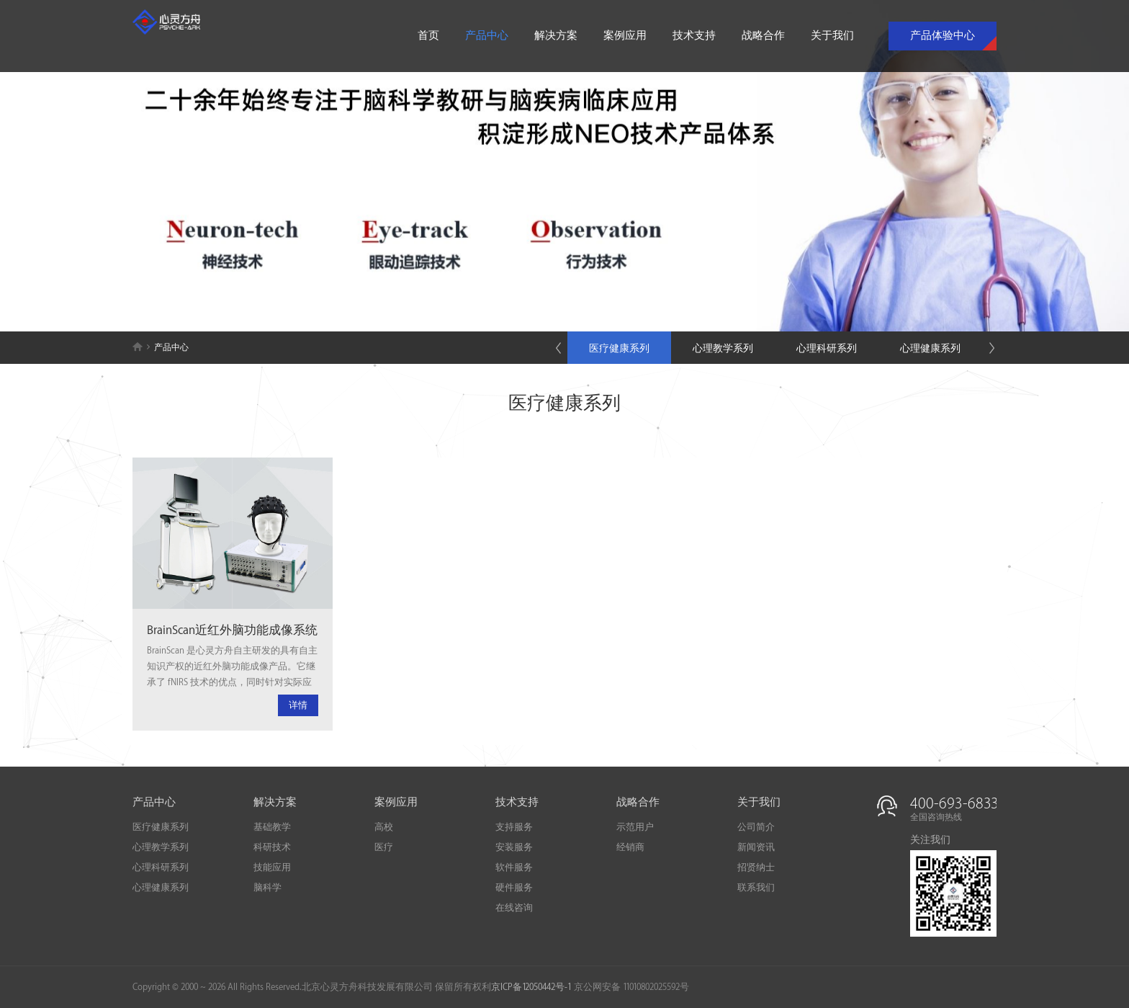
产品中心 (486, 36)
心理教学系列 (723, 348)
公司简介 (756, 827)
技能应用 (272, 867)
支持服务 (514, 827)
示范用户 (635, 827)
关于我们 (832, 36)
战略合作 (763, 36)
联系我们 (756, 888)
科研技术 (272, 847)
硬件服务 (514, 888)
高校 (383, 827)
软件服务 (514, 867)
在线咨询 (514, 908)
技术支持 (694, 36)
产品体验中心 (942, 36)
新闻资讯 (756, 847)
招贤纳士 (756, 867)
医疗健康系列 (619, 348)
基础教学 (272, 827)
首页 (428, 36)
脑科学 (267, 888)
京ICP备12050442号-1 (531, 987)
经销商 (630, 847)
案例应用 (625, 36)
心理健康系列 (930, 348)
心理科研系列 (826, 348)
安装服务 (514, 847)
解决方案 (555, 36)
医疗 (383, 847)
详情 (298, 705)
